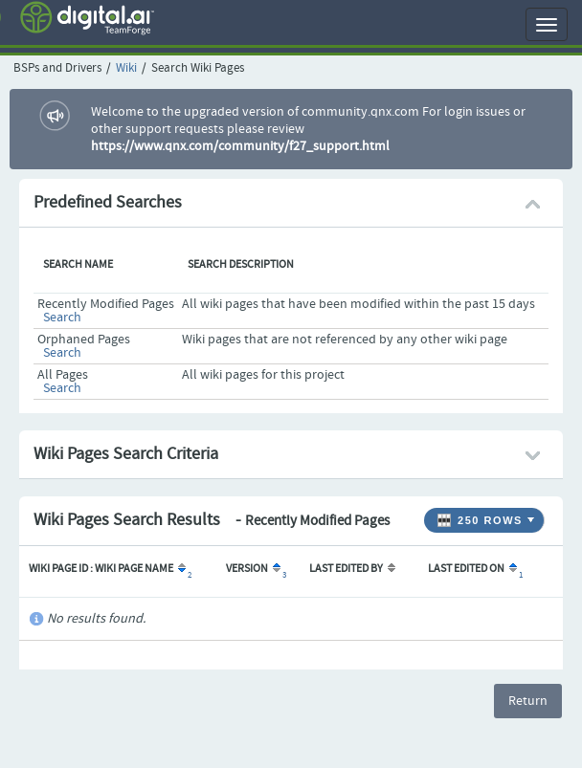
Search (62, 317)
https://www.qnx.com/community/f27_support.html (240, 146)
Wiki (126, 68)
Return (528, 701)
